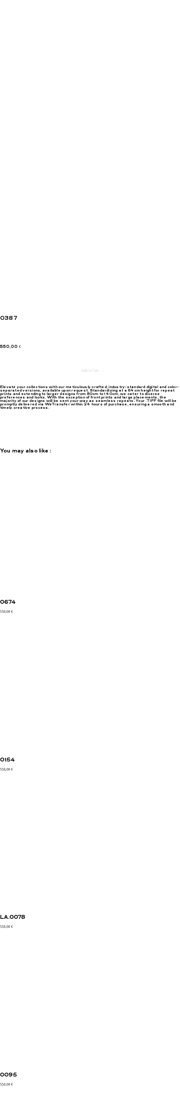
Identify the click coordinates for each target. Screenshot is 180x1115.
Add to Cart (89, 371)
